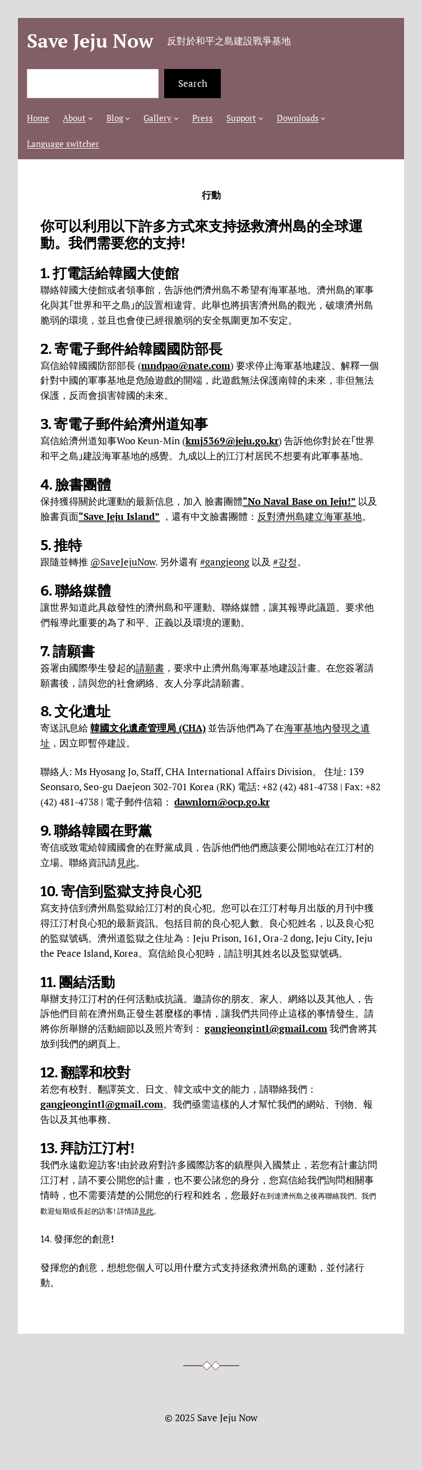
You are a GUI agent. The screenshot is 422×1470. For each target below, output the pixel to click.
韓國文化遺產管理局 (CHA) (148, 727)
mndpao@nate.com (185, 365)
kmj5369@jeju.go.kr (232, 440)
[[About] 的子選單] (90, 118)
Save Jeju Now (90, 40)
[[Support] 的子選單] (260, 118)
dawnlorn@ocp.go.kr (222, 801)
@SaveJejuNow (122, 561)
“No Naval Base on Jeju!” (299, 501)
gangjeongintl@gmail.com (266, 1028)
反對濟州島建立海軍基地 (309, 516)
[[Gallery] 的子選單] (176, 118)
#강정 (285, 561)
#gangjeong (224, 561)
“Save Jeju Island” (119, 516)
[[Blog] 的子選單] (127, 118)
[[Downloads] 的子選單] (323, 118)
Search (192, 83)
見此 (126, 862)
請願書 (150, 667)
